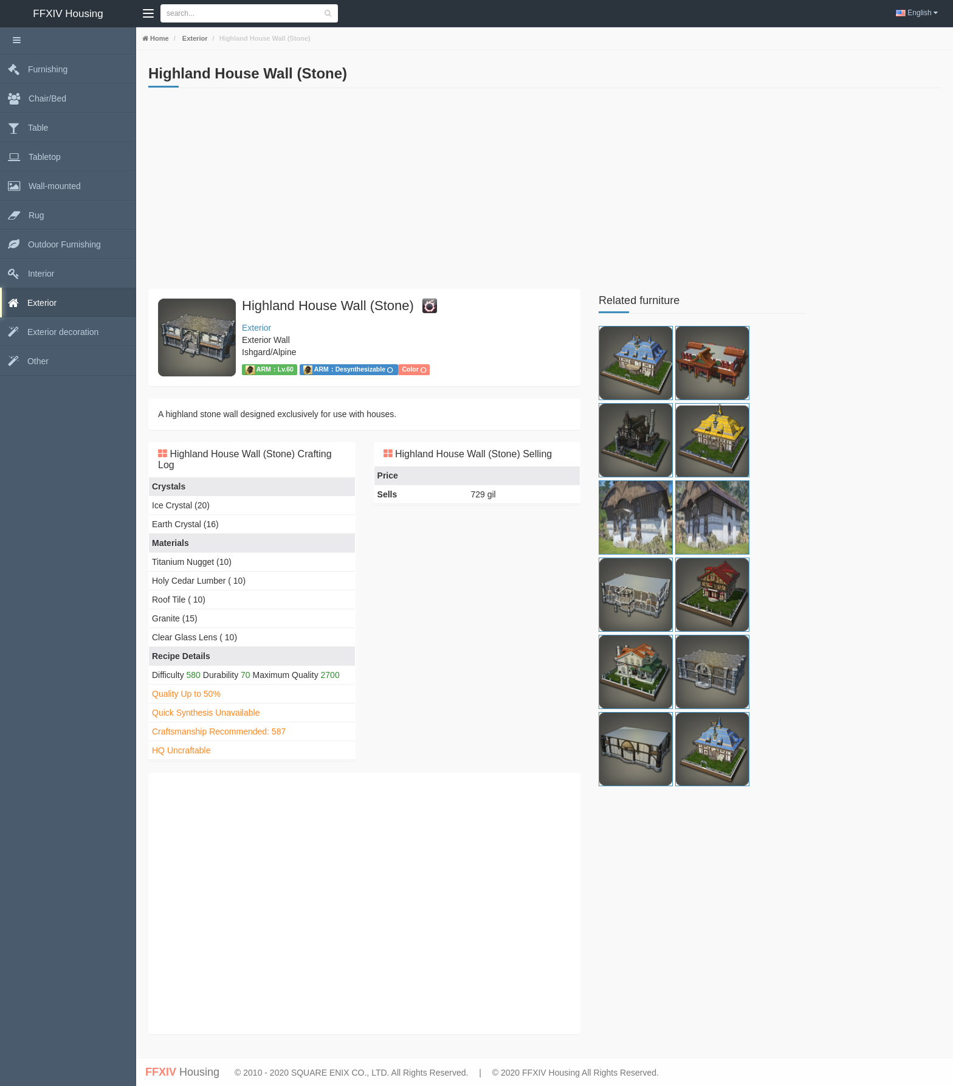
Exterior (194, 38)
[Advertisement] (364, 191)
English (917, 13)
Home (158, 38)
